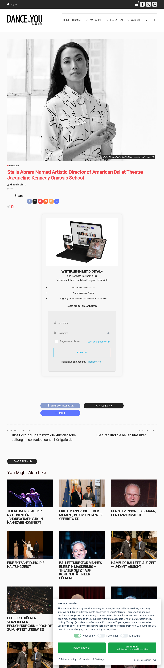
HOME (66, 20)
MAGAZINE (96, 20)
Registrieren (94, 361)
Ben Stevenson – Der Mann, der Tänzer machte (133, 513)
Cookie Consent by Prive (145, 660)
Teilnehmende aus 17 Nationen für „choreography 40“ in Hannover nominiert (25, 517)
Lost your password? (99, 341)
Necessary (89, 635)
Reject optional (81, 647)
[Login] (12, 4)
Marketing (134, 635)
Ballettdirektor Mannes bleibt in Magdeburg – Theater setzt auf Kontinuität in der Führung (80, 570)
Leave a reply (21, 461)
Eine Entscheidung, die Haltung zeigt (25, 565)
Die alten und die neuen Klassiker (121, 435)
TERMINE (76, 20)
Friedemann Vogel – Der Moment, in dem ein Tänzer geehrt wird (80, 515)
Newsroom (14, 166)
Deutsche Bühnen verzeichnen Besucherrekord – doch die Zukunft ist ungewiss (30, 624)
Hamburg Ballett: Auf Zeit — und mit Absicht (133, 565)
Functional (112, 635)
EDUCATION (116, 20)
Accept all (132, 647)
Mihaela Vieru (18, 184)
